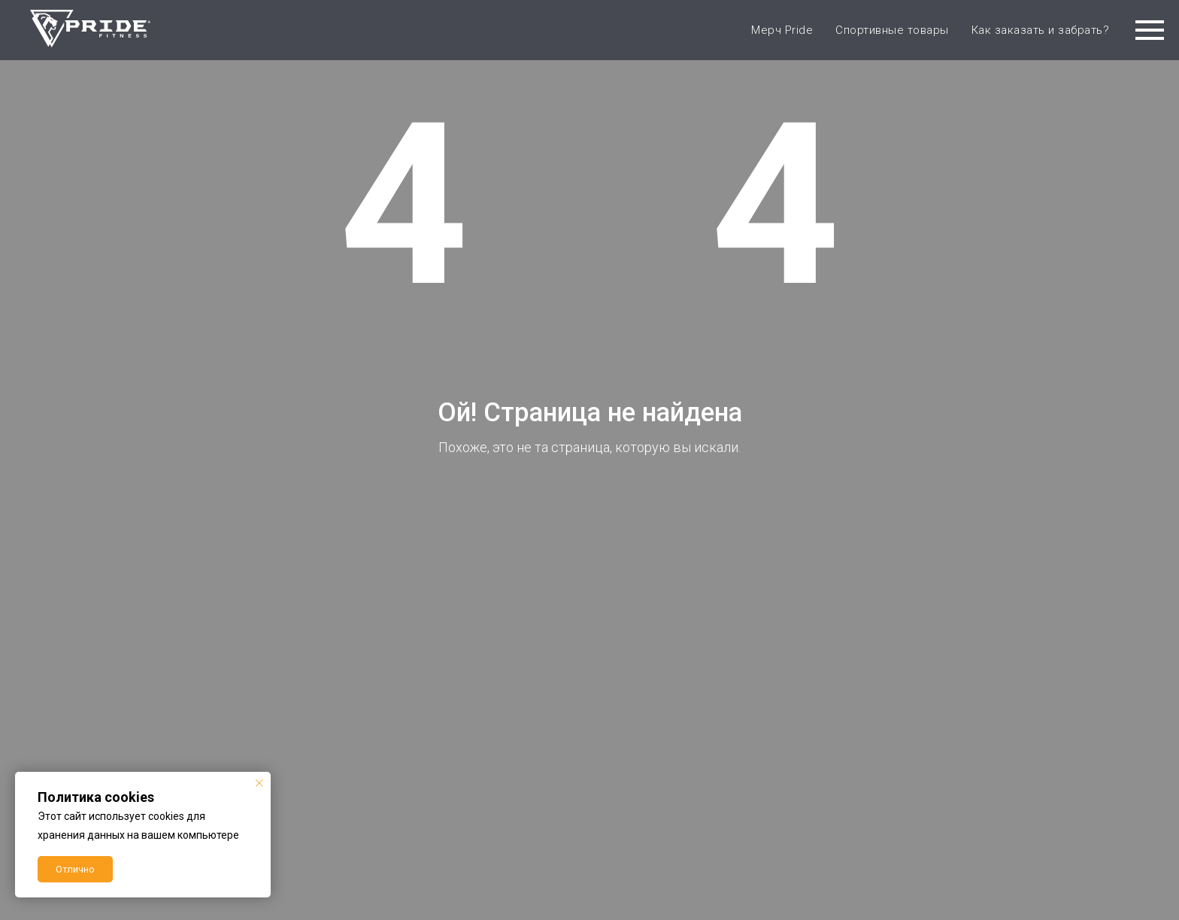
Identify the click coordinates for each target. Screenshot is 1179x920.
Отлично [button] (75, 869)
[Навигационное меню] (1149, 30)
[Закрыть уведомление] (259, 783)
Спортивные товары (892, 30)
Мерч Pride (782, 30)
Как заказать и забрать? (1040, 30)
